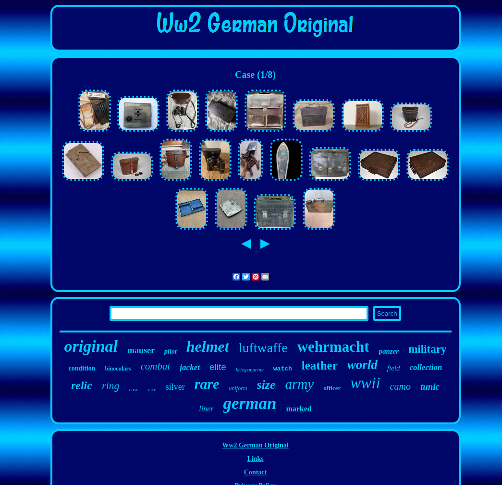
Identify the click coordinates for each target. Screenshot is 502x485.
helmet (207, 346)
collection (426, 367)
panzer (389, 351)
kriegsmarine (250, 369)
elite (217, 367)
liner (206, 409)
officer (332, 388)
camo (400, 386)
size (266, 385)
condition (82, 368)
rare (207, 384)
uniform (238, 388)
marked (298, 409)
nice (152, 389)
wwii (365, 383)
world (362, 364)
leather (320, 365)
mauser (141, 350)
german (250, 403)
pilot (170, 351)
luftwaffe (263, 347)
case (134, 389)
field (393, 368)
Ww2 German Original (255, 445)
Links (255, 458)
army (299, 384)
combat (156, 366)
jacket (190, 367)
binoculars (118, 368)
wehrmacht (333, 346)
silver (175, 387)
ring (111, 386)
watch (282, 368)
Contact (255, 472)
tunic (430, 387)
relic (81, 385)
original (91, 346)
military (427, 349)
